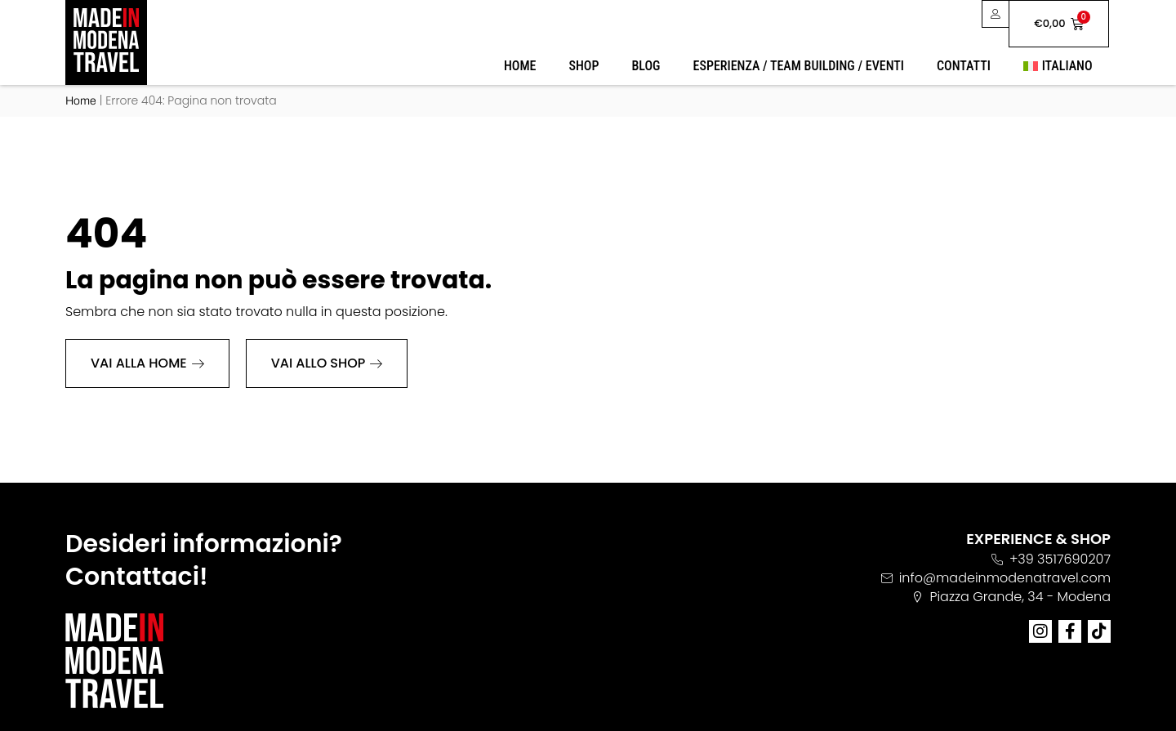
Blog (645, 66)
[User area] (995, 14)
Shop (584, 66)
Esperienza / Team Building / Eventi (798, 66)
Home (520, 66)
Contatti (964, 66)
